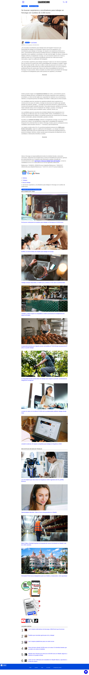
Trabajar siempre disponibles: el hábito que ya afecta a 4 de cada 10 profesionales (44, 269)
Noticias (25, 178)
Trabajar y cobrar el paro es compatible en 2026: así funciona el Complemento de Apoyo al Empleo (44, 301)
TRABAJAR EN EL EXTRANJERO (31, 189)
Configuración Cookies (57, 667)
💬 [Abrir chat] (86, 672)
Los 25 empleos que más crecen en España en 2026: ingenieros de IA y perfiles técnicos (44, 467)
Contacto (36, 667)
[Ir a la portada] (44, 2)
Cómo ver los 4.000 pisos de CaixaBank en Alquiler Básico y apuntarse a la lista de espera (45, 660)
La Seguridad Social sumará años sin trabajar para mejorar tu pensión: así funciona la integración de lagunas (44, 366)
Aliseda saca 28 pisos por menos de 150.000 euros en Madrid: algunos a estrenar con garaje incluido (45, 654)
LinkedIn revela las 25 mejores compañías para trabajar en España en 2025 (44, 430)
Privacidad (48, 667)
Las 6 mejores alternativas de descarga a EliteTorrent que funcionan (44, 630)
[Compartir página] (66, 2)
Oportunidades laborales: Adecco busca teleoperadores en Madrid (44, 498)
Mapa (30, 667)
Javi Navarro (34, 42)
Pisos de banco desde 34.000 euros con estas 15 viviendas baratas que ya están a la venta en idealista (45, 648)
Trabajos (24, 6)
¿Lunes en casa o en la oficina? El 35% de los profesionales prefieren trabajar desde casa (44, 398)
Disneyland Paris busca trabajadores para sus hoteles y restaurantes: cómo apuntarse (44, 562)
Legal (42, 667)
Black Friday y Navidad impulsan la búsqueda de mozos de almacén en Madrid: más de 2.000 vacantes (44, 530)
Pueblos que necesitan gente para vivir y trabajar (39, 636)
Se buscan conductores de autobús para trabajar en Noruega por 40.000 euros (44, 208)
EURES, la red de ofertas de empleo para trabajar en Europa (44, 238)
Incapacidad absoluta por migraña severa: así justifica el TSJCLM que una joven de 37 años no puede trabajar (44, 333)
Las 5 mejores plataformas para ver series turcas (39, 642)
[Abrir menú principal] (23, 2)
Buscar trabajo (34, 6)
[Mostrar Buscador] (64, 2)
